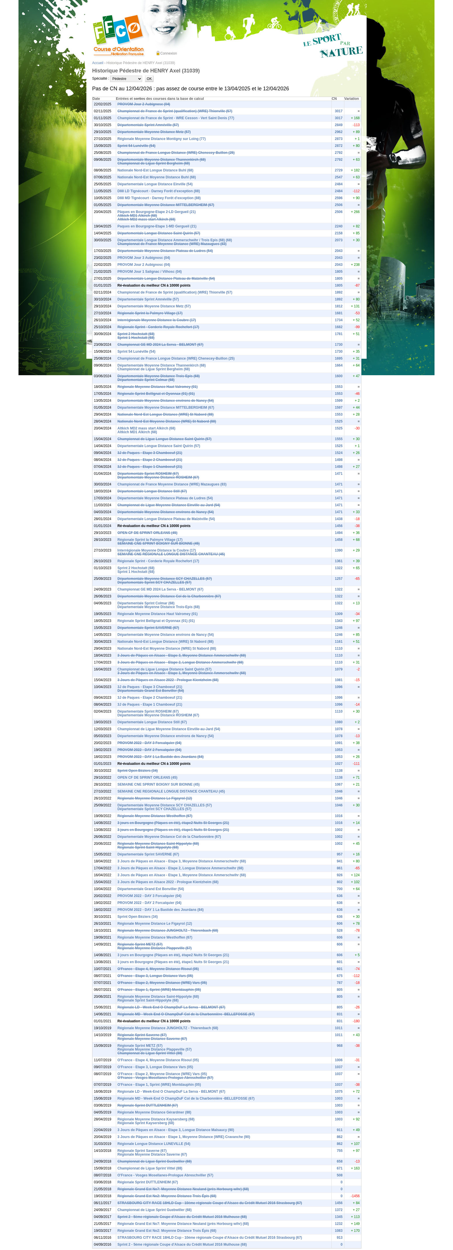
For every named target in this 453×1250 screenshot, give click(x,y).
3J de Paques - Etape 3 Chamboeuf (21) (150, 453)
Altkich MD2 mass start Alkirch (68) (146, 219)
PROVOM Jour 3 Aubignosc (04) (144, 258)
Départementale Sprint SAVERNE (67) (148, 628)
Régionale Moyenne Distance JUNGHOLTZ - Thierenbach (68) (168, 930)
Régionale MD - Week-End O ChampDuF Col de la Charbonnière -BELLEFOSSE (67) (186, 1014)
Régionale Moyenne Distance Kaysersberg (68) (156, 1119)
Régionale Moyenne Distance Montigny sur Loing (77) (162, 139)
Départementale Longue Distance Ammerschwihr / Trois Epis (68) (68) (175, 240)
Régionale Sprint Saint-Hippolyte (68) (148, 847)
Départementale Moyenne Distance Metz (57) (154, 132)
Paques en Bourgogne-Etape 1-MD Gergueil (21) (157, 226)
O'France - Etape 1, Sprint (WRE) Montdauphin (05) (159, 990)
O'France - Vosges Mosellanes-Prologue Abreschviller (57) (165, 1078)
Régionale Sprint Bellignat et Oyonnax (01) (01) (156, 394)
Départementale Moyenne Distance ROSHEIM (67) (158, 477)
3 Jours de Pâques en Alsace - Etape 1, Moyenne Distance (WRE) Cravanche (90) (184, 1137)
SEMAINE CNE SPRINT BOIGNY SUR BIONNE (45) (159, 543)
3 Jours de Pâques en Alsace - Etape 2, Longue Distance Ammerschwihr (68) (181, 662)
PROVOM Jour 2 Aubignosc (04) (144, 104)
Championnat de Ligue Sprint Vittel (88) (150, 1053)
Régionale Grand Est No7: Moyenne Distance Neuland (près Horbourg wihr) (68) (183, 1189)
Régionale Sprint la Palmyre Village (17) (150, 313)
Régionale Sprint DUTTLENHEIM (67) (148, 1105)
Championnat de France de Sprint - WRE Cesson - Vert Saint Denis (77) (176, 118)
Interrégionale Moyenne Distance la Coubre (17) (157, 320)
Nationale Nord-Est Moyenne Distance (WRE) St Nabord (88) (167, 421)
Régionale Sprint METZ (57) (140, 944)
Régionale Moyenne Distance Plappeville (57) (155, 948)
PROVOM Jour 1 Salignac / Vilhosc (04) (150, 272)
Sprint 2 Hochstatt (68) (136, 334)
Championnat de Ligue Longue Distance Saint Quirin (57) (164, 439)
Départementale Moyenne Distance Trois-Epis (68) (159, 376)
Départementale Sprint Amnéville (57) (148, 125)
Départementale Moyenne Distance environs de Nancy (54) (166, 401)
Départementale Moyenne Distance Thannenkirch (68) (162, 160)
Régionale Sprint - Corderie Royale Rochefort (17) (158, 327)
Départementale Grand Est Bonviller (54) (151, 691)
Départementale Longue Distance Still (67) (152, 491)
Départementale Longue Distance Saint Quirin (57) (159, 233)
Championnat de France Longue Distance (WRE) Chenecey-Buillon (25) (176, 153)
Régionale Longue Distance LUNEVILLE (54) (154, 1144)
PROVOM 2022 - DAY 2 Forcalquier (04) (149, 750)
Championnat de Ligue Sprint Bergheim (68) (154, 163)
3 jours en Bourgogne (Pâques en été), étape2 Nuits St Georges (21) (173, 823)
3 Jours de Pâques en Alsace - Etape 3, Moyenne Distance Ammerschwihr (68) (182, 655)
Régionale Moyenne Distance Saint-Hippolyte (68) (158, 844)
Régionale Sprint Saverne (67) (142, 1035)
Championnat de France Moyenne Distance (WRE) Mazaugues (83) (172, 244)
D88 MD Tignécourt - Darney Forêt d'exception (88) (159, 198)
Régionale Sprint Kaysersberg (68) (146, 1123)
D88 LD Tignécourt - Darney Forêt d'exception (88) (159, 191)
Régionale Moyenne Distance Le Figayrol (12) (155, 798)
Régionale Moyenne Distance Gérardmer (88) (154, 1112)
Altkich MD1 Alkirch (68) (137, 216)
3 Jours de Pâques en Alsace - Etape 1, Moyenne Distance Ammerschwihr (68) (182, 673)
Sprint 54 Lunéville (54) (136, 146)
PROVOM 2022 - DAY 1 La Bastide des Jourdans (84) (161, 757)
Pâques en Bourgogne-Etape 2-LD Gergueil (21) (157, 212)
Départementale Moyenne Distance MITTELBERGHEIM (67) (166, 205)
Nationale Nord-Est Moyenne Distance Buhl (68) (157, 177)
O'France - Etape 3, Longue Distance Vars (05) (155, 976)
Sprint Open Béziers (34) (138, 771)
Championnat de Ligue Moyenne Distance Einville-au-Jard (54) (169, 505)
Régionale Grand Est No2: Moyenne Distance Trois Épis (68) (167, 1196)
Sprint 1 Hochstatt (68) (136, 338)
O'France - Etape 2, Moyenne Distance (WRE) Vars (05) (162, 983)
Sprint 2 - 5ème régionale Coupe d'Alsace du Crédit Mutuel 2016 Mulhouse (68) (182, 1217)
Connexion (168, 53)
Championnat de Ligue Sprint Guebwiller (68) (155, 1161)
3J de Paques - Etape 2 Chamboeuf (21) (150, 460)
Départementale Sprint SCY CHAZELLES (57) (155, 582)
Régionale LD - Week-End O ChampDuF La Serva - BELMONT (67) (171, 1007)
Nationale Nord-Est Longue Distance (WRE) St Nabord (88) (166, 414)
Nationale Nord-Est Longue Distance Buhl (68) (156, 170)
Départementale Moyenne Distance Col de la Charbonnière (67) (169, 596)
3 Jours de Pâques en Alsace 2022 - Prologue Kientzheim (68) (168, 680)
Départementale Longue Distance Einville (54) (155, 184)
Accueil (97, 63)
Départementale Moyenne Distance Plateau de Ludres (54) (165, 251)
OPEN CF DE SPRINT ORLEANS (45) (147, 533)
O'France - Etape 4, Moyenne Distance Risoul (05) (158, 969)
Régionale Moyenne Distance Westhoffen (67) (155, 816)
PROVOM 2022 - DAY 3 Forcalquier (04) (149, 743)
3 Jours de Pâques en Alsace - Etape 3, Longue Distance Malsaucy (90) (176, 1130)
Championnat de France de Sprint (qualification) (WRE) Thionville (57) (175, 111)
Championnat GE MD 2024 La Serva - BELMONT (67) (160, 345)
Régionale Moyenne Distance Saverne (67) (152, 1039)
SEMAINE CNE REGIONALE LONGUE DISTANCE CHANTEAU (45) (171, 554)
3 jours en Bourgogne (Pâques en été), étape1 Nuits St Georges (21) (173, 830)
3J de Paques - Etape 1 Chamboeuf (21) (150, 467)
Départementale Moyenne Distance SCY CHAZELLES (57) (165, 579)
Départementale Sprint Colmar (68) (146, 380)
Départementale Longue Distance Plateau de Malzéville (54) (166, 278)
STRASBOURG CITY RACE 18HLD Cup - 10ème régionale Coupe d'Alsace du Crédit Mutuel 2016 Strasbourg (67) (210, 1203)
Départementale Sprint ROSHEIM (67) (148, 474)
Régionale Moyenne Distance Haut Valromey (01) (158, 387)
